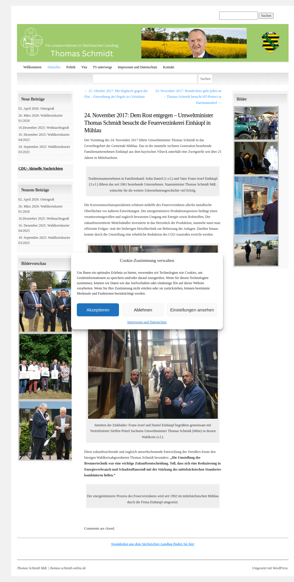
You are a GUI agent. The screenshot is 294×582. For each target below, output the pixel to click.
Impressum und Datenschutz (147, 322)
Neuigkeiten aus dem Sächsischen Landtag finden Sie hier (152, 544)
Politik (71, 67)
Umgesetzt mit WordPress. (270, 568)
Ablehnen (143, 309)
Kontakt (168, 67)
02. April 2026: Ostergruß (36, 109)
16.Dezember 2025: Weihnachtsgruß (43, 128)
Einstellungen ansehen (192, 309)
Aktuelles (54, 67)
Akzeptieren (97, 309)
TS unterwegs (102, 67)
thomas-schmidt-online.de (68, 568)
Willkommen (32, 67)
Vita (84, 67)
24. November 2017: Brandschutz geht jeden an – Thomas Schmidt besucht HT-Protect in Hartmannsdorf (188, 97)
